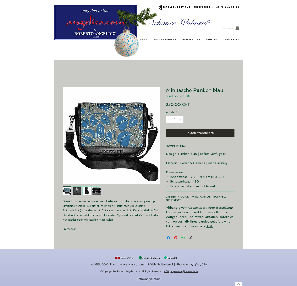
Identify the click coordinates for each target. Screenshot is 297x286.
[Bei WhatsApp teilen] (183, 237)
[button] (237, 28)
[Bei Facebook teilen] (168, 237)
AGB (209, 226)
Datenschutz (191, 271)
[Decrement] (169, 119)
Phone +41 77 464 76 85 (191, 264)
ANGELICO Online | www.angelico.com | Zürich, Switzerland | (133, 264)
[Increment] (180, 119)
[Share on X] (190, 237)
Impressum (177, 271)
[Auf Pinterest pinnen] (175, 237)
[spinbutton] (174, 119)
